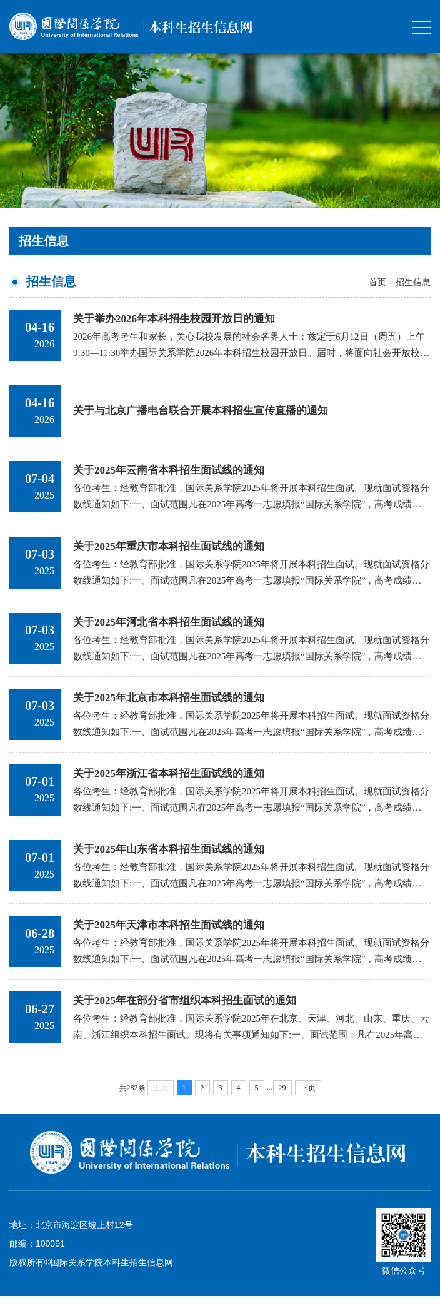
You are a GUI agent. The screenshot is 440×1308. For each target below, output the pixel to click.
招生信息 (413, 282)
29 (282, 1099)
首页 (377, 282)
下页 (308, 1099)
